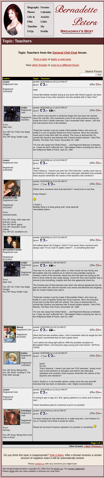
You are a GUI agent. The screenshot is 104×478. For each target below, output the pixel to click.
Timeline (32, 26)
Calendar (46, 12)
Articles (45, 17)
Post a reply (40, 59)
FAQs (30, 31)
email (11, 471)
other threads (39, 65)
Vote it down (56, 455)
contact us (39, 463)
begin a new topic (61, 59)
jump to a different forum (65, 65)
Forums (45, 7)
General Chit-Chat (65, 52)
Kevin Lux (58, 468)
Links (44, 21)
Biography (33, 7)
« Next (87, 446)
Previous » (97, 446)
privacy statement (76, 468)
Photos (31, 12)
